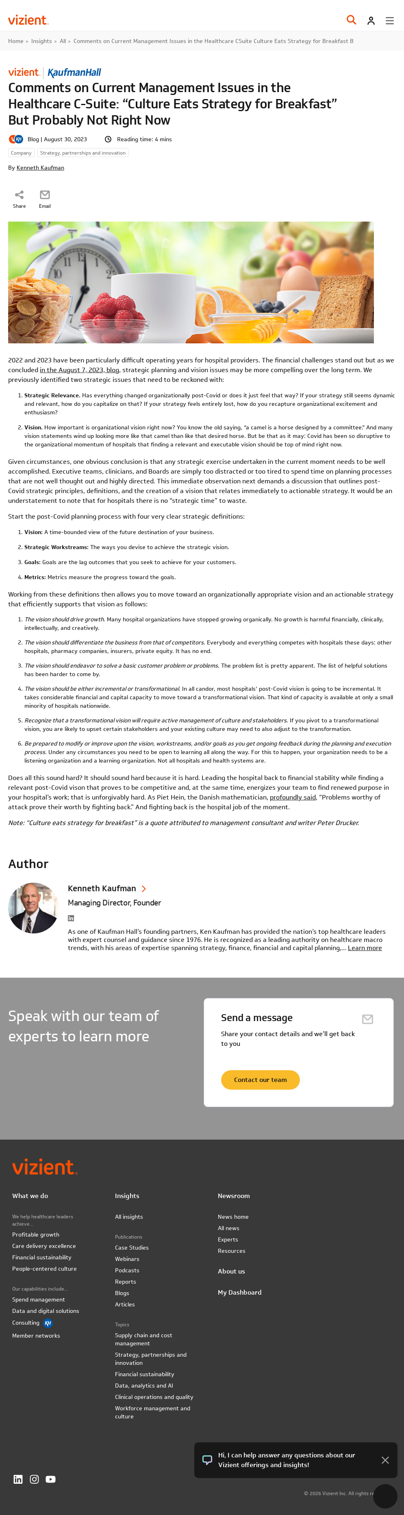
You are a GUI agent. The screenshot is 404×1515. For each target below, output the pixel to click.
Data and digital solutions (45, 1311)
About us (231, 1271)
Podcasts (127, 1270)
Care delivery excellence (44, 1246)
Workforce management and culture (152, 1412)
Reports (125, 1281)
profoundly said (293, 797)
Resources (231, 1250)
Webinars (127, 1259)
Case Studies (132, 1247)
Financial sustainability (42, 1257)
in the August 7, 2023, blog (79, 370)
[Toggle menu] (390, 21)
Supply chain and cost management (143, 1339)
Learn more (365, 948)
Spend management (38, 1299)
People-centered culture (44, 1268)
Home (16, 41)
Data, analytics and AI (144, 1385)
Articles (125, 1304)
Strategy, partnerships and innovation (151, 1358)
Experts (228, 1239)
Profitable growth (35, 1234)
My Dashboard (240, 1292)
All (63, 41)
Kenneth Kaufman (40, 167)
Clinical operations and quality (154, 1397)
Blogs (122, 1293)
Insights (41, 41)
